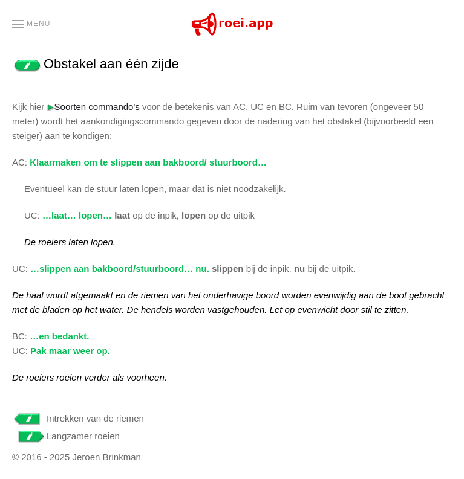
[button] (31, 24)
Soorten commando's (93, 106)
